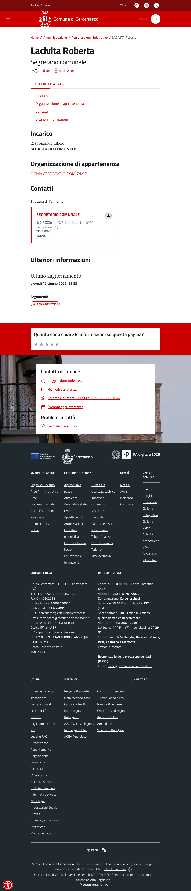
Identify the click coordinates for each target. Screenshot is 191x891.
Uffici (34, 497)
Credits (35, 813)
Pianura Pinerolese (109, 704)
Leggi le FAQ (39, 736)
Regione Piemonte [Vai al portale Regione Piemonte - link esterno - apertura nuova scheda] (41, 5)
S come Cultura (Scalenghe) (115, 730)
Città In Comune (115, 869)
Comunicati (127, 504)
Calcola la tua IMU (76, 704)
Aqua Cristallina (107, 717)
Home (35, 37)
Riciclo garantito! (75, 730)
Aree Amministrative (44, 491)
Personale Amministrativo (90, 37)
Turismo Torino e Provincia (114, 697)
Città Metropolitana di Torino (83, 697)
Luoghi (147, 495)
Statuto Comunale (43, 788)
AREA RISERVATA (93, 884)
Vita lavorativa (101, 555)
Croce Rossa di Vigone (111, 710)
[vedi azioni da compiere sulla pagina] (63, 70)
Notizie (125, 484)
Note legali (38, 800)
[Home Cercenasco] (70, 19)
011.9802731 (45, 598)
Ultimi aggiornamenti (45, 820)
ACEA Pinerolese (75, 736)
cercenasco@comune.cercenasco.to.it (64, 617)
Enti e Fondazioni (42, 510)
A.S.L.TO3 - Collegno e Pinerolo (85, 723)
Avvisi (124, 491)
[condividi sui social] (41, 70)
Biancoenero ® (129, 874)
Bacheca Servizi (41, 781)
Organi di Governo (43, 484)
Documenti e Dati (42, 504)
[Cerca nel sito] (155, 19)
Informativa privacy (43, 794)
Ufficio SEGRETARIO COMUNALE (59, 173)
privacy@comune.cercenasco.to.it (129, 666)
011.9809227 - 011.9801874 (56, 593)
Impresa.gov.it (73, 710)
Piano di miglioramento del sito (43, 723)
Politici (35, 530)
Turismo (96, 549)
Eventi (147, 489)
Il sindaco (126, 497)
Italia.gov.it (71, 717)
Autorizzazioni (73, 523)
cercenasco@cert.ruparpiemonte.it (62, 612)
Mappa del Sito (41, 833)
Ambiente (70, 497)
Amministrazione (55, 37)
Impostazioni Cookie (44, 807)
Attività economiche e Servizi (151, 541)
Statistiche (38, 826)
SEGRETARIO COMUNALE (58, 214)
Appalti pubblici (74, 517)
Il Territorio (150, 502)
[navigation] (8, 18)
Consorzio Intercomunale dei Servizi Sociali (125, 691)
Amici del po (105, 723)
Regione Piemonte (76, 691)
